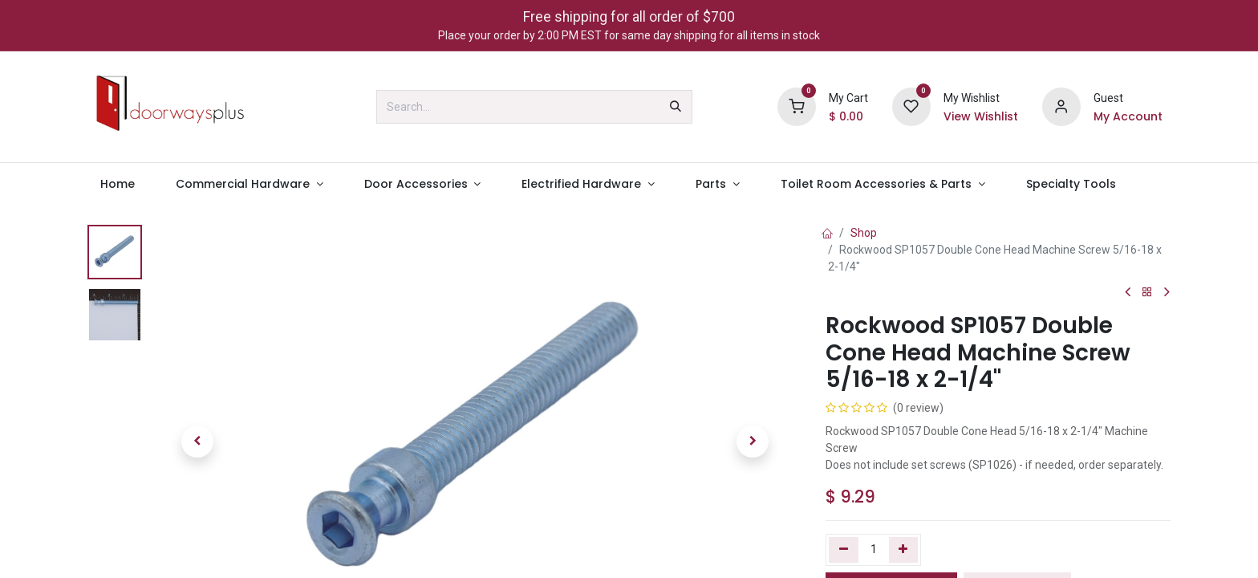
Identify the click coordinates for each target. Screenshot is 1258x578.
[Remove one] (843, 550)
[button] (197, 441)
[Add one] (904, 550)
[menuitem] (117, 184)
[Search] (675, 107)
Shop (863, 232)
